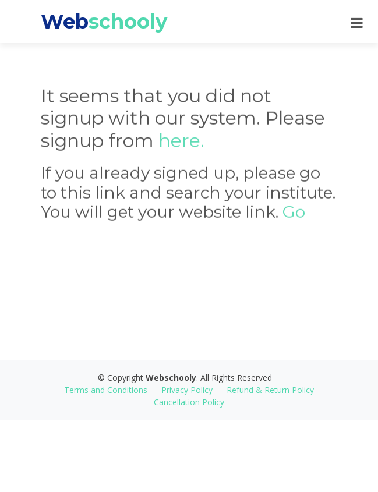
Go (293, 218)
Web (104, 21)
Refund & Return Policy (270, 389)
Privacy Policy (187, 389)
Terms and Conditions (105, 389)
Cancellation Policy (189, 402)
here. (181, 145)
